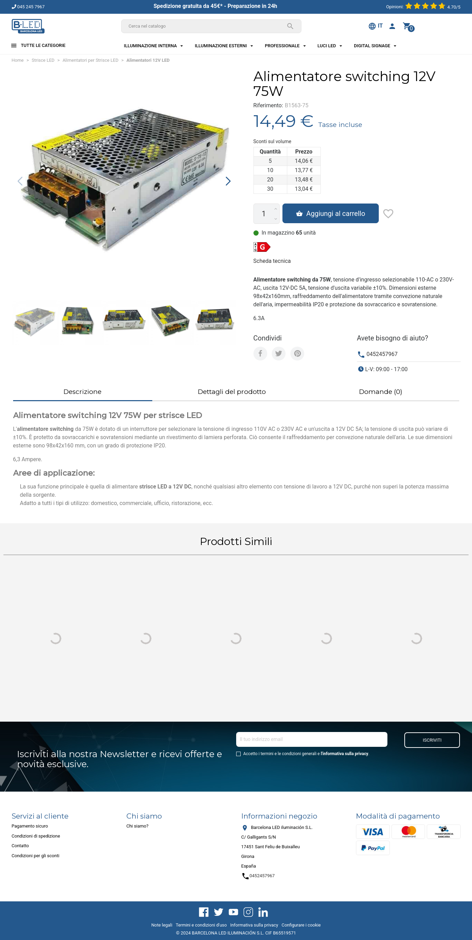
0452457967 (381, 354)
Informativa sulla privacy (254, 925)
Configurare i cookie (301, 925)
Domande (380, 392)
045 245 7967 (28, 6)
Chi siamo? (137, 826)
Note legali (161, 925)
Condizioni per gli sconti (35, 855)
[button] (228, 181)
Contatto (20, 845)
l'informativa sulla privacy (344, 753)
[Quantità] (264, 214)
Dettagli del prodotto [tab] (232, 392)
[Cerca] (211, 26)
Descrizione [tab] (83, 392)
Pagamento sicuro (30, 826)
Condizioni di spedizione (36, 836)
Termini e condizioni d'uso (201, 925)
